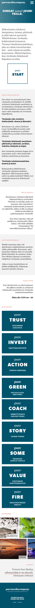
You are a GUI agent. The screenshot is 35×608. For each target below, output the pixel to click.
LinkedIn (14, 602)
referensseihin (12, 572)
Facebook (20, 602)
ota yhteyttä (27, 572)
